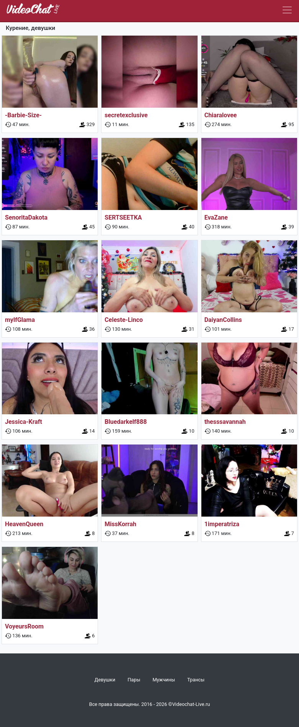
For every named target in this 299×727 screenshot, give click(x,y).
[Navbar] (287, 10)
